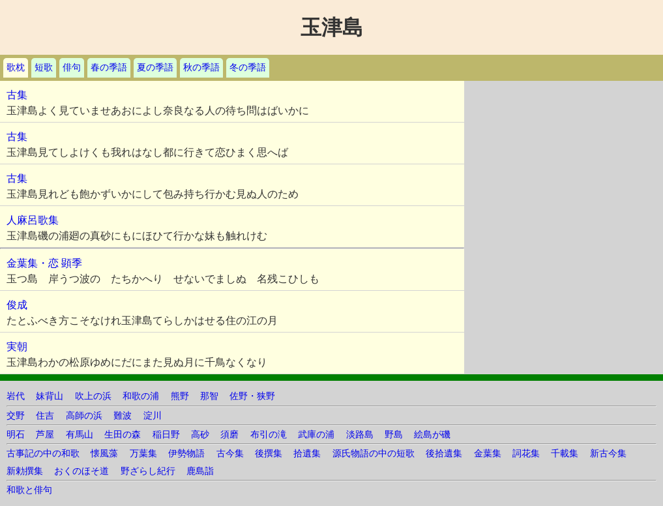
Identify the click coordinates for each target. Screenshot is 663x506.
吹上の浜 (93, 396)
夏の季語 (155, 67)
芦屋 (45, 434)
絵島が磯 (432, 434)
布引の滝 (268, 434)
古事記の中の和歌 (43, 453)
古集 (17, 94)
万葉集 (143, 453)
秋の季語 (201, 67)
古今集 (230, 453)
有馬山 (79, 434)
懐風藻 (104, 453)
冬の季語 (247, 67)
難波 (122, 416)
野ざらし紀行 (148, 471)
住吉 (45, 416)
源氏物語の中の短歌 (373, 453)
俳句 (72, 67)
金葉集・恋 (33, 263)
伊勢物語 (186, 453)
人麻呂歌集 (33, 220)
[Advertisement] (563, 162)
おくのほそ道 (81, 471)
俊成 (17, 304)
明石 (16, 434)
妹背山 (49, 396)
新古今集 (608, 453)
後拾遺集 (444, 453)
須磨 (229, 434)
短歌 (44, 67)
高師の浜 (84, 416)
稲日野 (166, 434)
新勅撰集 (25, 471)
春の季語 (109, 67)
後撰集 (268, 453)
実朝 (17, 346)
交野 (16, 416)
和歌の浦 (141, 396)
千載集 (564, 453)
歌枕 (16, 67)
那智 (209, 396)
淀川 (152, 416)
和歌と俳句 (29, 490)
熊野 (180, 396)
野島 (394, 434)
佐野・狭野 (252, 396)
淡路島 (360, 434)
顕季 (71, 263)
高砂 (200, 434)
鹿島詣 (200, 471)
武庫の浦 (316, 434)
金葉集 (487, 453)
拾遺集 (307, 453)
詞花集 (526, 453)
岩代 (16, 396)
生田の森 (122, 434)
